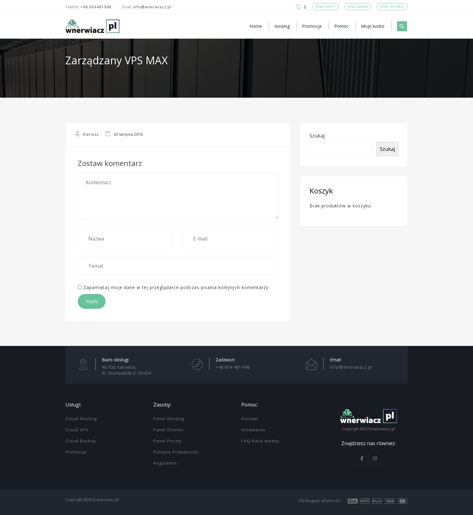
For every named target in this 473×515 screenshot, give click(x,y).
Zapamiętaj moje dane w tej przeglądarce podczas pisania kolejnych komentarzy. (176, 287)
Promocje (76, 452)
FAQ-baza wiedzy (260, 441)
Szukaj (317, 135)
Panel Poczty (167, 441)
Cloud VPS (76, 429)
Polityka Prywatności (176, 452)
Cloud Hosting (81, 418)
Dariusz (91, 134)
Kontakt (249, 418)
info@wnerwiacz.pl (152, 7)
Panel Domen (168, 429)
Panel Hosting (168, 418)
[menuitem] (256, 26)
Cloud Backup (80, 441)
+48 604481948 (96, 7)
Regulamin (165, 463)
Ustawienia (253, 429)
